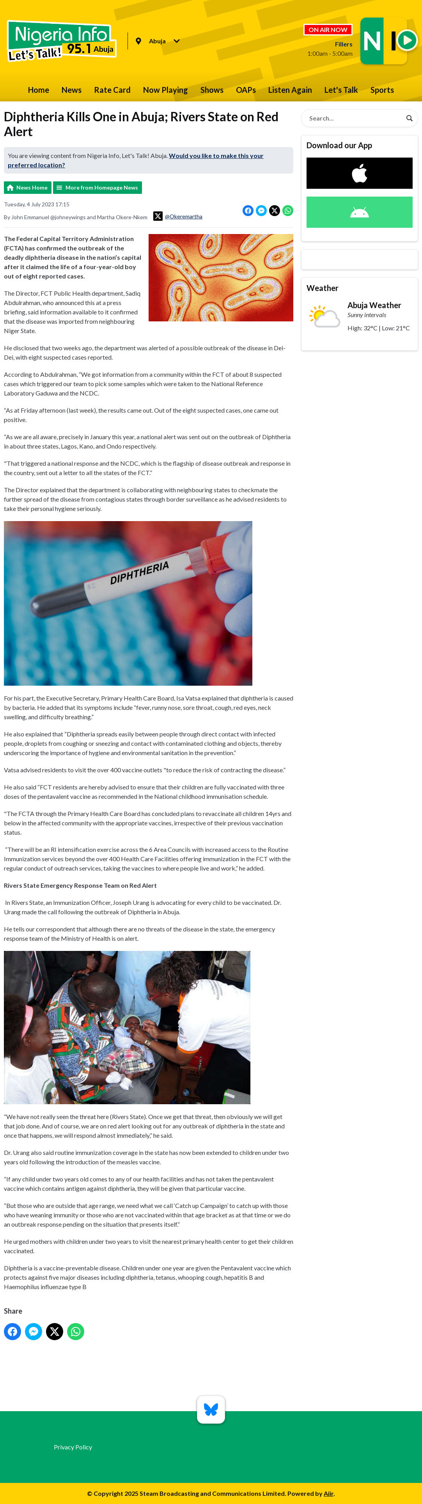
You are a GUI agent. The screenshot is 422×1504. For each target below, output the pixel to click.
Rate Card (112, 89)
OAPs (246, 89)
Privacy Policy (73, 1447)
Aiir (328, 1493)
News (72, 89)
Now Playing (165, 89)
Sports (382, 89)
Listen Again (290, 89)
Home (38, 89)
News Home (32, 187)
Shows (211, 89)
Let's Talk (341, 89)
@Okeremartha (177, 216)
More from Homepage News (102, 187)
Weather (323, 288)
